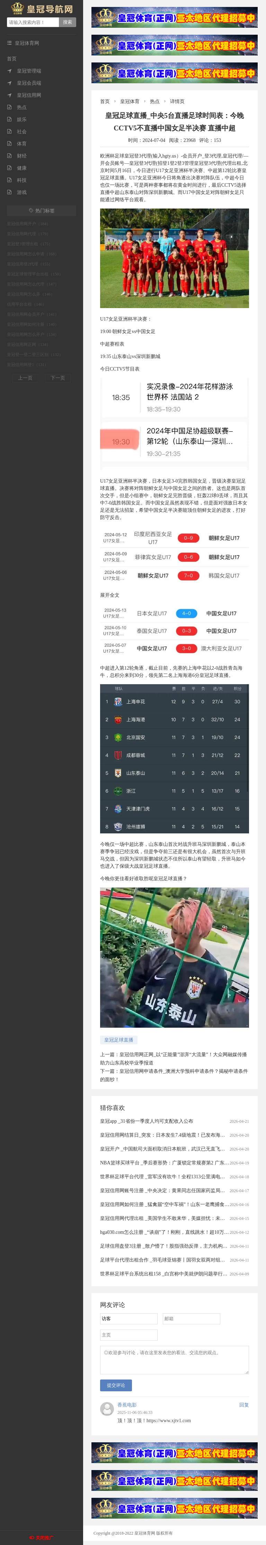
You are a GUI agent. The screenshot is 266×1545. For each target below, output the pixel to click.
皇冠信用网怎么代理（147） (33, 284)
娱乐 (17, 119)
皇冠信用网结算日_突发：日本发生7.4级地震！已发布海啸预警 (167, 1135)
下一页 (58, 378)
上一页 (25, 378)
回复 (244, 1409)
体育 (17, 143)
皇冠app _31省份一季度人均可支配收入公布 (146, 1121)
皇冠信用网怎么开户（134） (33, 334)
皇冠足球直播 (118, 1040)
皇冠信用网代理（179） (29, 233)
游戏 (17, 192)
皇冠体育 (130, 101)
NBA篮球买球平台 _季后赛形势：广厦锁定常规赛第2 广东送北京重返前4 (178, 1162)
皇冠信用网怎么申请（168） (33, 254)
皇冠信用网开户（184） (29, 223)
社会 (17, 131)
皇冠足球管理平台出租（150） (35, 274)
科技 (17, 180)
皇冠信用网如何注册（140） (33, 324)
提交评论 (116, 1389)
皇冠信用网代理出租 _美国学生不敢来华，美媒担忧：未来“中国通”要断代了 (181, 1218)
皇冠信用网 (24, 95)
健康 (17, 168)
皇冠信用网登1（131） (27, 364)
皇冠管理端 (24, 71)
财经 (17, 156)
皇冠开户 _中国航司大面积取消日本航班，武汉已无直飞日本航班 (170, 1149)
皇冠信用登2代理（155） (30, 264)
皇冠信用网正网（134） (29, 344)
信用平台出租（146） (26, 304)
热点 (17, 107)
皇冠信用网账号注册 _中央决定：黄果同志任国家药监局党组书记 (170, 1190)
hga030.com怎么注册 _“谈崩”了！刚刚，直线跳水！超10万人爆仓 (169, 1232)
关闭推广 (45, 1537)
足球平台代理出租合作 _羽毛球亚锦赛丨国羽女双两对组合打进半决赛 (174, 1260)
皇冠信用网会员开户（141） (33, 314)
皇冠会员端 (24, 83)
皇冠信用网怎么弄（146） (31, 294)
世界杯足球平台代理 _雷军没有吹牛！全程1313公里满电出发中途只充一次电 (182, 1176)
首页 (12, 58)
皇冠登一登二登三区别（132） (35, 354)
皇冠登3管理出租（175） (30, 243)
